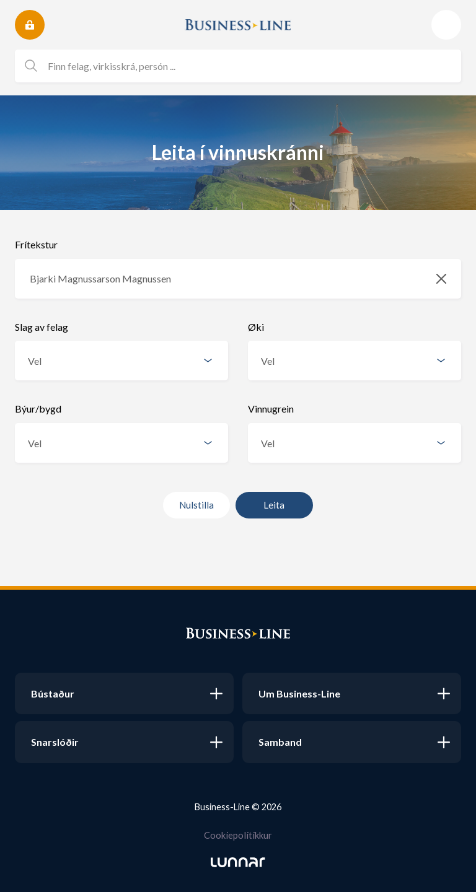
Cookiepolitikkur (238, 834)
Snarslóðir (55, 742)
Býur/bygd (38, 408)
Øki (256, 327)
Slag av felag (41, 327)
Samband (280, 742)
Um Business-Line (299, 693)
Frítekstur (36, 244)
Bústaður (52, 693)
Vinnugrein (271, 408)
